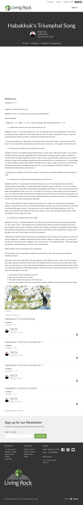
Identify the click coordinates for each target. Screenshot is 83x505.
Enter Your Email (10, 432)
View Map (8, 459)
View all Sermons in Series (14, 411)
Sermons (26, 43)
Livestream (50, 2)
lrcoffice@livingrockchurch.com (53, 452)
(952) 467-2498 (68, 2)
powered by (71, 499)
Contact (58, 2)
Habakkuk (34, 43)
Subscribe (40, 436)
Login (36, 499)
